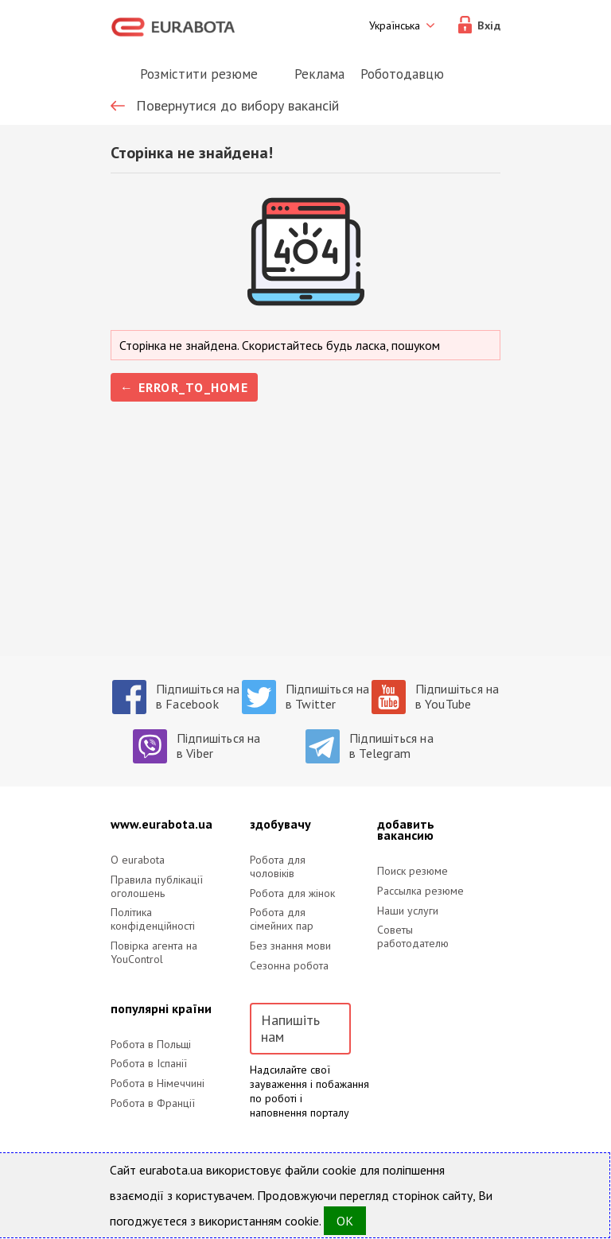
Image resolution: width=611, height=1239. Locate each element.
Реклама (319, 74)
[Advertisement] (305, 544)
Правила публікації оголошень (157, 886)
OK (345, 1221)
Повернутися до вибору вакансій (237, 106)
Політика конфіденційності (153, 919)
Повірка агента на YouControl (154, 952)
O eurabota (138, 860)
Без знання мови (290, 946)
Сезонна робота (289, 966)
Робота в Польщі (151, 1044)
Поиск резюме (412, 871)
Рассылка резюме (420, 891)
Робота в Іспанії (149, 1063)
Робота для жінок (292, 893)
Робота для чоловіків (278, 866)
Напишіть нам (290, 1029)
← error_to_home (184, 387)
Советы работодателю (413, 936)
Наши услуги (407, 911)
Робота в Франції (153, 1103)
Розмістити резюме (199, 74)
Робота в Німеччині (157, 1083)
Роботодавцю (402, 74)
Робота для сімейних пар (281, 919)
